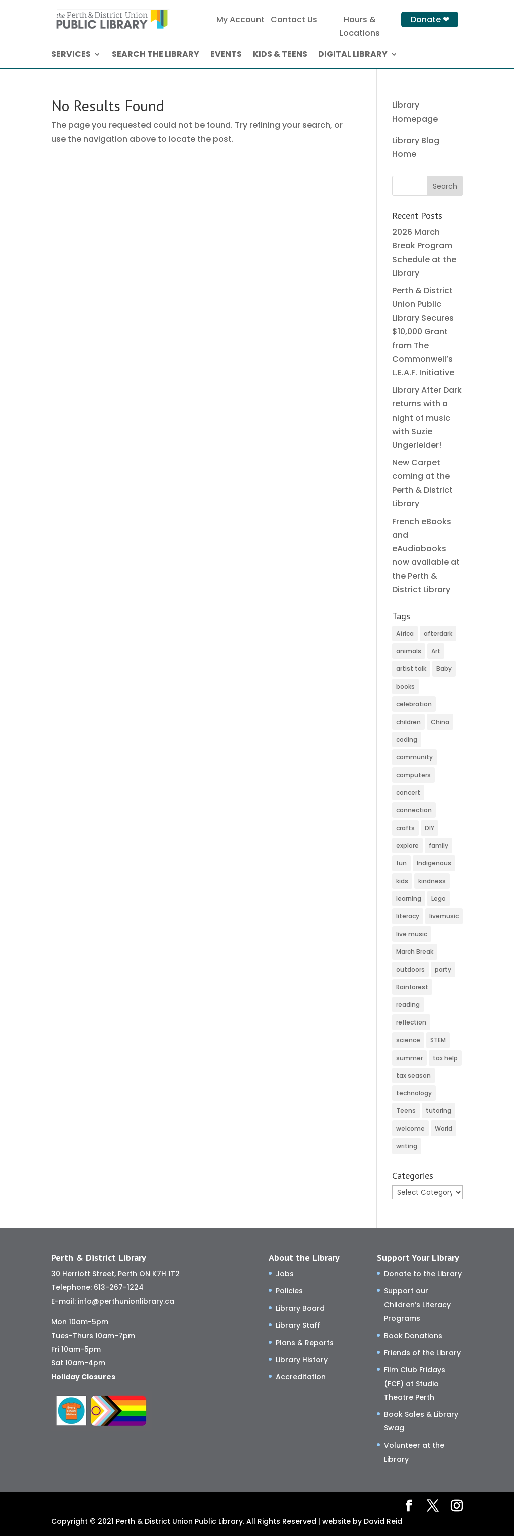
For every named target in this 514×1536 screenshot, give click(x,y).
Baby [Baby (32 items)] (444, 668)
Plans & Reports (305, 1343)
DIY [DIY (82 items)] (429, 828)
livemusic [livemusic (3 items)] (444, 916)
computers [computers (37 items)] (413, 775)
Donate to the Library (423, 1274)
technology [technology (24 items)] (414, 1093)
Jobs (285, 1274)
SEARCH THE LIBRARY (155, 55)
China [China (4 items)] (440, 722)
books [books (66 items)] (405, 686)
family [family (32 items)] (438, 845)
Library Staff (298, 1325)
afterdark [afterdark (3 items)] (438, 633)
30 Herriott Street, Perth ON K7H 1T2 (115, 1274)
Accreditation (301, 1377)
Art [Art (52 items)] (435, 651)
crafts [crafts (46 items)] (405, 828)
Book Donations (413, 1335)
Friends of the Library (422, 1353)
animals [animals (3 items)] (408, 651)
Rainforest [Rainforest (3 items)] (412, 987)
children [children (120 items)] (408, 722)
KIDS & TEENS (280, 55)
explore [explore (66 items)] (407, 845)
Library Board (300, 1308)
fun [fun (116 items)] (401, 863)
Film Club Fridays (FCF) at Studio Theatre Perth (414, 1383)
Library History (302, 1360)
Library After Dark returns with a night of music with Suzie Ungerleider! (427, 417)
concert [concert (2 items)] (408, 792)
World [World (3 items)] (443, 1128)
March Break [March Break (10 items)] (414, 951)
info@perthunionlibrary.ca (126, 1301)
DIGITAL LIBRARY (353, 55)
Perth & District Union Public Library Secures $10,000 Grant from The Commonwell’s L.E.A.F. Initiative (423, 331)
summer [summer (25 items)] (409, 1058)
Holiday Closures (83, 1377)
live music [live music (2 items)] (411, 934)
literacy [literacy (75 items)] (407, 916)
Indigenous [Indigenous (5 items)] (434, 863)
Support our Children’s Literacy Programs (417, 1304)
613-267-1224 (119, 1287)
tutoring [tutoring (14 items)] (438, 1110)
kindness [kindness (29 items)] (432, 881)
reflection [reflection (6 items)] (411, 1022)
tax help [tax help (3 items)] (445, 1058)
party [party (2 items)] (443, 969)
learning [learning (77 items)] (408, 898)
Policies (289, 1291)
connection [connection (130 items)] (414, 810)
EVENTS (226, 55)
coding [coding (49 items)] (406, 739)
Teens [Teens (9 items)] (406, 1110)
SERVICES (71, 55)
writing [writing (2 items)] (406, 1146)
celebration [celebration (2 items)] (414, 704)
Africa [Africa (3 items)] (405, 633)
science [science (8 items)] (408, 1040)
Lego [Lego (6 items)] (438, 898)
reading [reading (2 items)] (408, 1004)
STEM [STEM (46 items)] (438, 1040)
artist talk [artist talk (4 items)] (411, 668)
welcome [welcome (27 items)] (410, 1128)
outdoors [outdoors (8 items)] (410, 969)
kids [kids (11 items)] (402, 881)
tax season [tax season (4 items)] (413, 1075)
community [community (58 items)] (414, 757)
